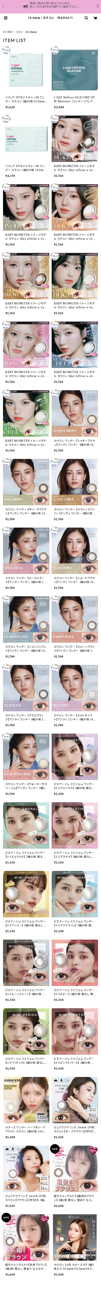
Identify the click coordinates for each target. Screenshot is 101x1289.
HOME (8, 32)
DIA (19, 32)
